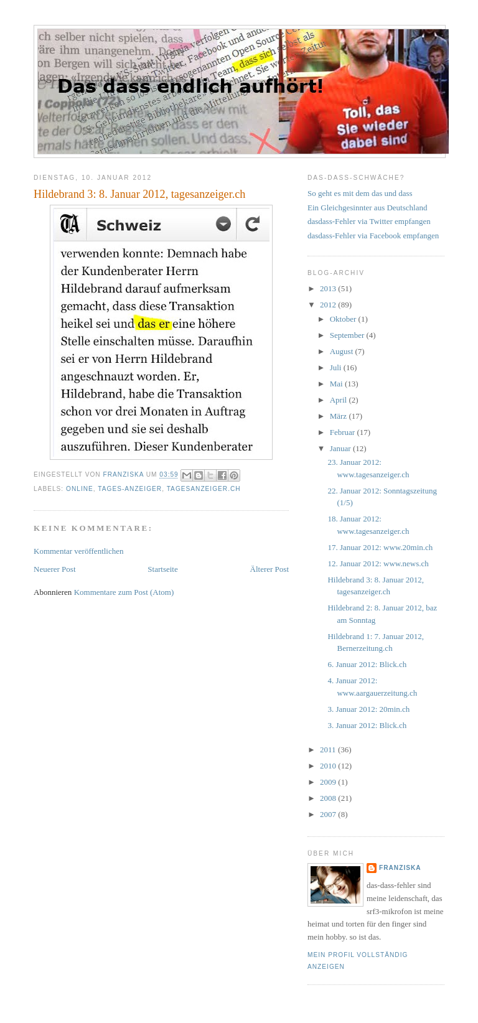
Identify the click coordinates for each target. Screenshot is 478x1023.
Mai (337, 383)
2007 (329, 814)
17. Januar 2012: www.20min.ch (380, 547)
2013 (329, 288)
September (348, 335)
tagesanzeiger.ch (204, 488)
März (339, 416)
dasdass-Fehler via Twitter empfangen (369, 221)
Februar (343, 432)
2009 (329, 782)
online (79, 488)
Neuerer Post (55, 569)
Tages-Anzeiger (130, 488)
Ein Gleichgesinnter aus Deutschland (367, 207)
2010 (329, 765)
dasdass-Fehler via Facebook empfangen (373, 235)
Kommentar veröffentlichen (79, 551)
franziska (400, 867)
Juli (337, 367)
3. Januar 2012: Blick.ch (366, 725)
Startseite (162, 569)
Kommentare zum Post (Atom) (124, 592)
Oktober (344, 319)
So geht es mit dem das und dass (360, 193)
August (342, 351)
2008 (329, 798)
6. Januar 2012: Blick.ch (366, 664)
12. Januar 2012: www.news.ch (377, 563)
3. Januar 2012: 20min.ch (368, 709)
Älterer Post (269, 569)
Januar (341, 448)
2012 (329, 304)
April (339, 399)
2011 (329, 749)
